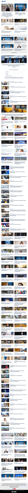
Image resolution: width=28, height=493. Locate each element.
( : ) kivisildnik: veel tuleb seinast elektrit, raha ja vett (17, 87)
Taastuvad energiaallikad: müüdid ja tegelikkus (17, 205)
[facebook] (13, 489)
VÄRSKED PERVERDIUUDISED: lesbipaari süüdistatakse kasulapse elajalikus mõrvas (20, 288)
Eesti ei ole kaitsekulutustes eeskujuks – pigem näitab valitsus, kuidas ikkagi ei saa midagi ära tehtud (20, 155)
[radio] (14, 71)
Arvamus (4, 48)
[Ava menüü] (25, 1)
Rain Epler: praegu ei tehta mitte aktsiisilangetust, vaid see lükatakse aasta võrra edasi (6, 363)
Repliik (13, 180)
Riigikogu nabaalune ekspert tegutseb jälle (16, 181)
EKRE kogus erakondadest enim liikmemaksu (16, 414)
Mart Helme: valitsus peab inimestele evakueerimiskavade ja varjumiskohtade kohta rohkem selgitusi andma (7, 239)
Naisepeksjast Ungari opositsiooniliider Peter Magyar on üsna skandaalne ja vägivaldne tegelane (7, 464)
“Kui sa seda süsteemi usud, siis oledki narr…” (16, 82)
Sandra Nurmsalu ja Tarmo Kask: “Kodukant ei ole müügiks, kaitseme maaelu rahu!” (6, 480)
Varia (12, 379)
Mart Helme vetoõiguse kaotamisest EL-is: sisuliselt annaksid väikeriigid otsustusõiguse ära (20, 338)
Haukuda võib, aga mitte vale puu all (15, 224)
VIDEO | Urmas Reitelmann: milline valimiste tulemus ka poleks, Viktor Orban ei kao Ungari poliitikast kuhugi (20, 439)
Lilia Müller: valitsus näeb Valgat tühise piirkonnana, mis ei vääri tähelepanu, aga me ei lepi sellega (20, 262)
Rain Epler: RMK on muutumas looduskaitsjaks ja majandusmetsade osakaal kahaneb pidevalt (19, 330)
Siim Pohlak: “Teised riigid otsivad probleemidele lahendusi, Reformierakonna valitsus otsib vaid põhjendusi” (17, 168)
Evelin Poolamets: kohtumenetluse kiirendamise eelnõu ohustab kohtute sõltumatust (6, 288)
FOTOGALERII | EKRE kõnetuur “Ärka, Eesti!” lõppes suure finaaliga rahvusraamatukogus (19, 146)
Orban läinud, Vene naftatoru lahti (6, 295)
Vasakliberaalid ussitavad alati (18, 463)
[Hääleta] (14, 78)
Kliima (17, 30)
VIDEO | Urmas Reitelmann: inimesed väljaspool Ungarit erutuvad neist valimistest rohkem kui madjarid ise (6, 447)
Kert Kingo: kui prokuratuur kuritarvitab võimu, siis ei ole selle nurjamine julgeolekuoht (20, 247)
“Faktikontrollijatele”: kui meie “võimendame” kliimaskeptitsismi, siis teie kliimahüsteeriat (20, 271)
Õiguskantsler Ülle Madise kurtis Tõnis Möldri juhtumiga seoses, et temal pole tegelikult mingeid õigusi (20, 313)
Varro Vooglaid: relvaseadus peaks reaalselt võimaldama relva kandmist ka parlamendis (7, 354)
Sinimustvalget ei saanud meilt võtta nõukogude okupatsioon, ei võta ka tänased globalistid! (19, 163)
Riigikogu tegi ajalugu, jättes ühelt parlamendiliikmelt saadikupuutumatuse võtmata (7, 313)
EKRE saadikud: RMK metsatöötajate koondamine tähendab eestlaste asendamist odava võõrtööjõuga (6, 346)
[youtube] (14, 489)
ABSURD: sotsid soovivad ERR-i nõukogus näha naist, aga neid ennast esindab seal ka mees (7, 123)
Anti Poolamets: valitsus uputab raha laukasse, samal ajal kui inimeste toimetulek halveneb (6, 330)
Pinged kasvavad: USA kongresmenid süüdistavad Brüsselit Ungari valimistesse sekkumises (7, 439)
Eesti (4, 30)
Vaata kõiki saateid (14, 52)
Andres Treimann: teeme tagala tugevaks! (20, 254)
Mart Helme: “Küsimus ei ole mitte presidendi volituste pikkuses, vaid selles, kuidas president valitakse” (7, 280)
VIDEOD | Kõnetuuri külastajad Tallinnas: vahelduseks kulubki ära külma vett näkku (20, 138)
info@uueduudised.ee (23, 485)
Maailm (17, 48)
